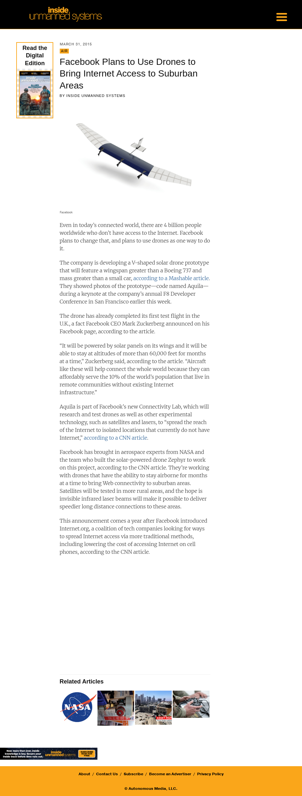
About (84, 774)
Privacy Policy (210, 774)
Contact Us (107, 774)
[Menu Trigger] (282, 16)
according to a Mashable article (171, 278)
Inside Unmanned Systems (95, 96)
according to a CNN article (115, 437)
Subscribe (133, 774)
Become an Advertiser (170, 774)
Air (64, 51)
